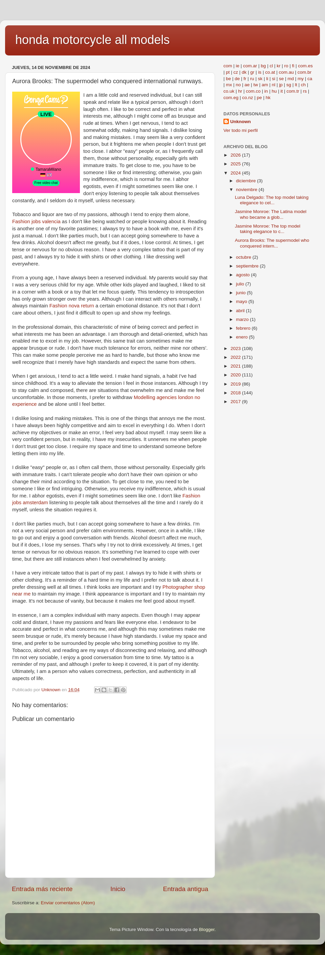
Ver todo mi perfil (240, 130)
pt (228, 72)
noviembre (247, 189)
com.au (286, 72)
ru (252, 78)
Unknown (240, 121)
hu (274, 91)
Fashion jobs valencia (36, 221)
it (281, 91)
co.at (270, 72)
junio (241, 292)
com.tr (292, 91)
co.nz (247, 97)
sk (260, 78)
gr (252, 72)
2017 (236, 401)
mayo (242, 301)
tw (255, 84)
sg (288, 84)
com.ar (250, 65)
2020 (236, 374)
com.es (305, 65)
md (290, 78)
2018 (236, 392)
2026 (236, 155)
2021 (236, 366)
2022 (236, 357)
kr (278, 65)
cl (271, 65)
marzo (243, 319)
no (238, 84)
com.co (253, 91)
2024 (236, 173)
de (237, 78)
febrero (244, 328)
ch (303, 84)
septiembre (248, 266)
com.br (304, 72)
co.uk (228, 91)
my (301, 78)
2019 (236, 384)
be (228, 78)
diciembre (246, 180)
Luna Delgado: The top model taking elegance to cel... (271, 200)
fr (244, 78)
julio (240, 283)
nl (274, 84)
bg (263, 65)
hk (268, 97)
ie (238, 65)
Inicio (117, 888)
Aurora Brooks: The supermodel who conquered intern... (272, 243)
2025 (236, 163)
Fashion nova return (71, 305)
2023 (236, 348)
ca (309, 78)
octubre (244, 257)
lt (296, 84)
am (265, 84)
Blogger (207, 929)
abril (241, 310)
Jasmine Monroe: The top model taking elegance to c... (267, 229)
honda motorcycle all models (92, 40)
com (227, 65)
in (266, 91)
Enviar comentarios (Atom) (68, 902)
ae (247, 84)
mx (229, 84)
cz (236, 72)
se (281, 78)
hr (240, 91)
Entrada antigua (185, 888)
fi (293, 65)
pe (259, 97)
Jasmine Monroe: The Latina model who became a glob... (270, 214)
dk (244, 72)
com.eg (230, 97)
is (259, 72)
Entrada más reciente (42, 888)
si (273, 78)
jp (281, 84)
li (267, 78)
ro (286, 65)
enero (242, 337)
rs (305, 91)
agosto (243, 274)
